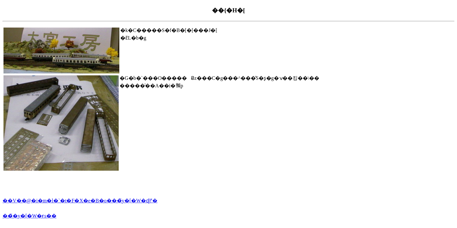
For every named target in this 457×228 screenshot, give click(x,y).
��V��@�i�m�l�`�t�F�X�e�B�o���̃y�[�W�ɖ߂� (80, 200)
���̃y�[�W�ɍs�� (29, 215)
